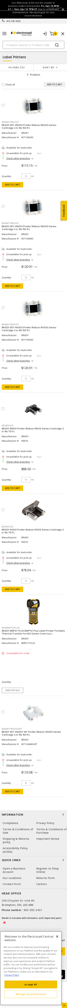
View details (12, 690)
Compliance (10, 823)
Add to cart (12, 184)
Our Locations (12, 878)
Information (33, 814)
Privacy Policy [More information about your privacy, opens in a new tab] (11, 975)
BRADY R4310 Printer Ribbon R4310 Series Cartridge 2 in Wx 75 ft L (33, 531)
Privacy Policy (45, 823)
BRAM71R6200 (10, 122)
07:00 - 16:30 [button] (55, 7)
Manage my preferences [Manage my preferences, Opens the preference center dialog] (31, 994)
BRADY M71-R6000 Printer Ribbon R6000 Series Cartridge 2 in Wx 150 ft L (29, 228)
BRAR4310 (8, 526)
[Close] (57, 936)
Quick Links (33, 860)
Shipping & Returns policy (16, 840)
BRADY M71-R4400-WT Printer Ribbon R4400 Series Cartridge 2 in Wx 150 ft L (31, 733)
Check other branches (18, 158)
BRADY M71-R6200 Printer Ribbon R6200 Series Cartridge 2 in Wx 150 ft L (29, 126)
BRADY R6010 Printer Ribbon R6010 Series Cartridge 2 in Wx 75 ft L (33, 430)
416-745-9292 (13, 21)
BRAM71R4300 (10, 324)
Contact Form (12, 884)
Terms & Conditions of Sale (18, 831)
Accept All (30, 984)
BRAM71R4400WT (12, 728)
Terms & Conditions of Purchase (51, 831)
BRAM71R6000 (10, 223)
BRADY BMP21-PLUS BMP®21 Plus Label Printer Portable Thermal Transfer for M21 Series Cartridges (33, 632)
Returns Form (45, 878)
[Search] (33, 45)
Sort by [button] (48, 67)
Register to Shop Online (47, 870)
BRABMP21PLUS (11, 627)
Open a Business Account (14, 870)
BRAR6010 (8, 425)
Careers (41, 884)
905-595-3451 (33, 910)
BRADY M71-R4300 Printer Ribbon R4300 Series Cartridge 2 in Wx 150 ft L (29, 329)
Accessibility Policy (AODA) (15, 849)
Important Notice (47, 838)
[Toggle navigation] (4, 33)
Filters (17, 67)
